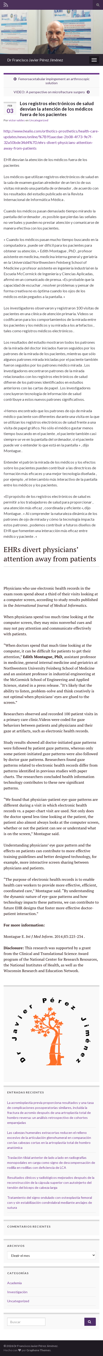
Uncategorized (38, 120)
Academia (14, 1283)
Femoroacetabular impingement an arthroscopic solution (54, 81)
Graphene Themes (39, 1350)
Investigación (17, 1292)
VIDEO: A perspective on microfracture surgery (49, 92)
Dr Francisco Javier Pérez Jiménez (35, 60)
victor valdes (17, 120)
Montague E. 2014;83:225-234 (44, 936)
